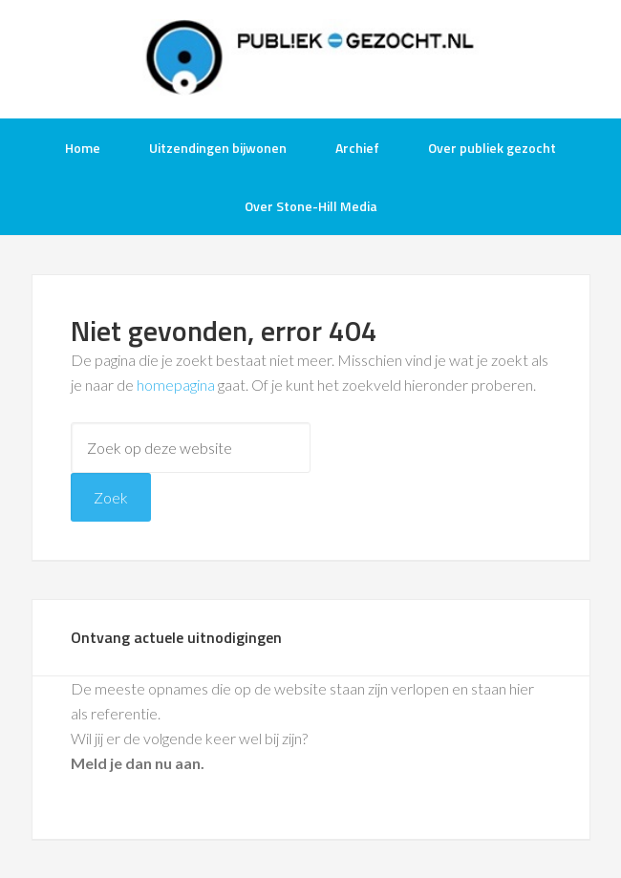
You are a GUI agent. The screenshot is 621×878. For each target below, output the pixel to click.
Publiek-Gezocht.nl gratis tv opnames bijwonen (311, 57)
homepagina (176, 384)
